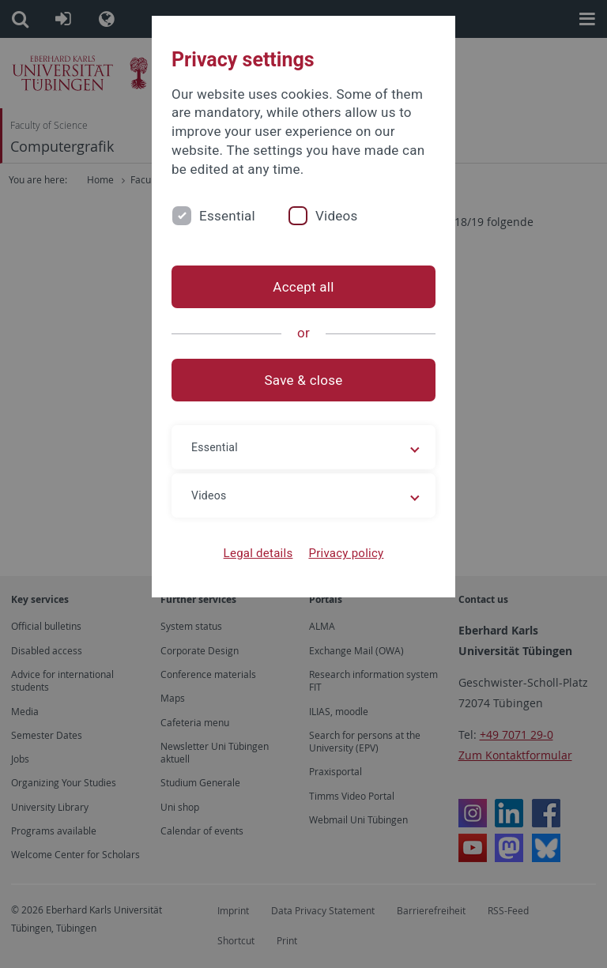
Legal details (258, 553)
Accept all (303, 287)
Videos (336, 216)
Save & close (304, 380)
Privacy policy (345, 553)
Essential (227, 216)
